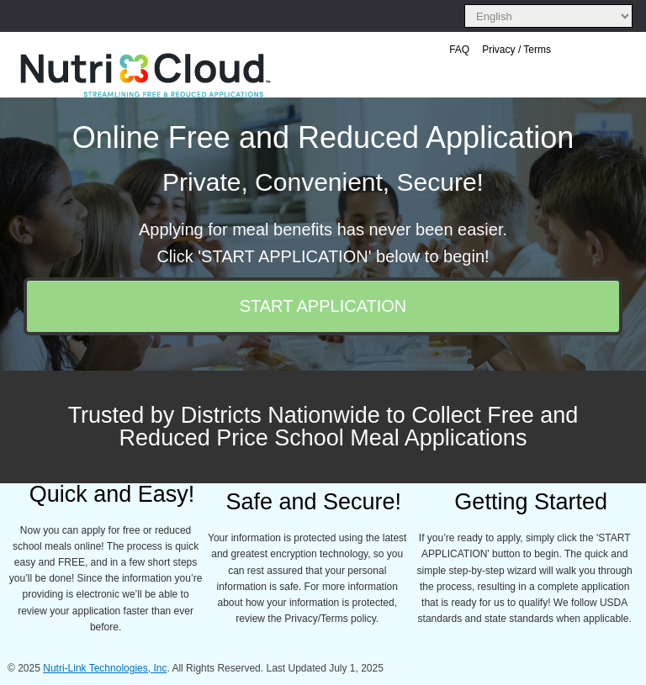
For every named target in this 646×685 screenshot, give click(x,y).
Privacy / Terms (516, 49)
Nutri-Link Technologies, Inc (105, 668)
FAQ (459, 49)
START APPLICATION (323, 306)
